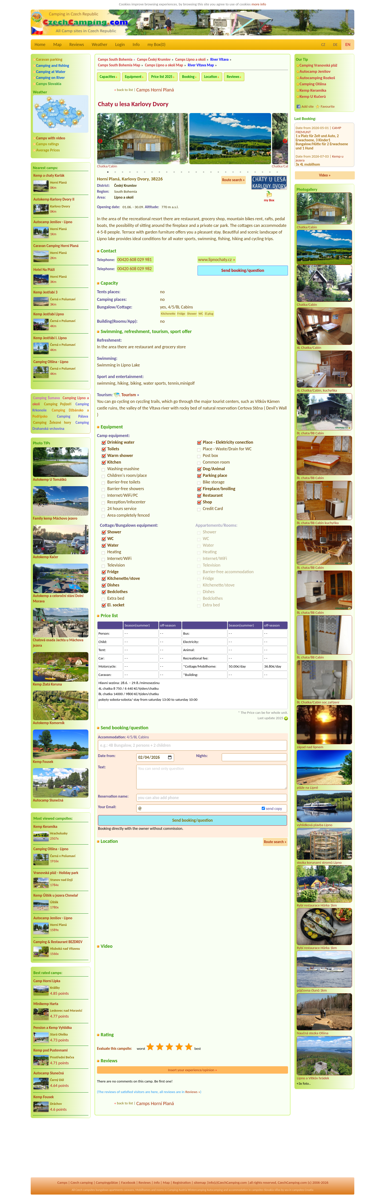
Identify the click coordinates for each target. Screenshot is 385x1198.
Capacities (107, 76)
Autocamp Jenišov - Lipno (52, 222)
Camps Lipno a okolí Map (164, 65)
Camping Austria (177, 1190)
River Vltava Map (201, 65)
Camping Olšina (313, 84)
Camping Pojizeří (57, 404)
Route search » (233, 180)
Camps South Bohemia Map (119, 65)
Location (210, 76)
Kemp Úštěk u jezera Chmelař (55, 895)
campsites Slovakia (262, 1190)
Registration (182, 1182)
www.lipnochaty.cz (215, 260)
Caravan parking (49, 59)
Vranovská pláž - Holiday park (55, 873)
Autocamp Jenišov (315, 71)
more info (258, 4)
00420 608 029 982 (134, 269)
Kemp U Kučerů (313, 96)
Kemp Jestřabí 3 (45, 292)
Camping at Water (50, 71)
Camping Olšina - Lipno (50, 362)
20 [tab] (247, 172)
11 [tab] (181, 172)
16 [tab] (218, 172)
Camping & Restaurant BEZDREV (57, 942)
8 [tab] (159, 172)
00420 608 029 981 (134, 260)
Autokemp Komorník (49, 723)
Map (57, 44)
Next (285, 141)
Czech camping (81, 1182)
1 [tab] (107, 172)
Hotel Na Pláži (44, 269)
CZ (323, 44)
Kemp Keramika (45, 826)
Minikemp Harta (45, 1004)
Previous (100, 141)
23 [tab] (269, 172)
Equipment (133, 76)
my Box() (156, 44)
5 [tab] (137, 172)
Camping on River (50, 77)
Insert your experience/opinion (192, 1070)
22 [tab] (262, 172)
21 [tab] (255, 172)
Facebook (128, 1182)
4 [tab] (129, 172)
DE (335, 44)
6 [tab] (144, 172)
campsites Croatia (302, 1190)
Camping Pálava (72, 416)
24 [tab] (277, 172)
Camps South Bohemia (115, 59)
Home (40, 44)
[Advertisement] (61, 1148)
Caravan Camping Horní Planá (56, 246)
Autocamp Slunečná (48, 800)
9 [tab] (166, 172)
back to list (125, 90)
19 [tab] (240, 172)
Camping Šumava (46, 398)
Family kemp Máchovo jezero (55, 518)
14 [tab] (203, 172)
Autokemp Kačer (45, 557)
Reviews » (192, 1092)
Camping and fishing (52, 65)
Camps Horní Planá (155, 90)
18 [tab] (233, 172)
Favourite (328, 106)
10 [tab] (174, 172)
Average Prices (48, 150)
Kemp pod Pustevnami (50, 1050)
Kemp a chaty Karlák (48, 175)
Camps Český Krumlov (154, 59)
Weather (99, 44)
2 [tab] (115, 172)
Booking (188, 76)
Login (120, 44)
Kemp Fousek (43, 762)
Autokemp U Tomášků (49, 479)
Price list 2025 (161, 76)
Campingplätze (107, 1182)
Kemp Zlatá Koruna (47, 684)
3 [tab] (122, 172)
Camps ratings (47, 144)
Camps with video (50, 138)
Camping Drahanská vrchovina (60, 425)
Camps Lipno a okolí (190, 59)
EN (347, 44)
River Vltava (219, 59)
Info (136, 44)
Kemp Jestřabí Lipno (48, 314)
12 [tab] (188, 172)
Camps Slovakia (48, 83)
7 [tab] (152, 172)
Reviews (76, 44)
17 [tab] (225, 172)
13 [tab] (196, 172)
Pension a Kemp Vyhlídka (52, 1027)
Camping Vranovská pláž (318, 65)
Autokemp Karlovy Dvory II (53, 199)
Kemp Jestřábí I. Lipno (50, 338)
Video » (325, 175)
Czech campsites (85, 1190)
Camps (62, 1182)
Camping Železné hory (52, 422)
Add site (308, 106)
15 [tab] (210, 172)
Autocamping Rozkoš (317, 77)
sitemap (200, 1182)
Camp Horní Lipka (46, 981)
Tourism (128, 395)
